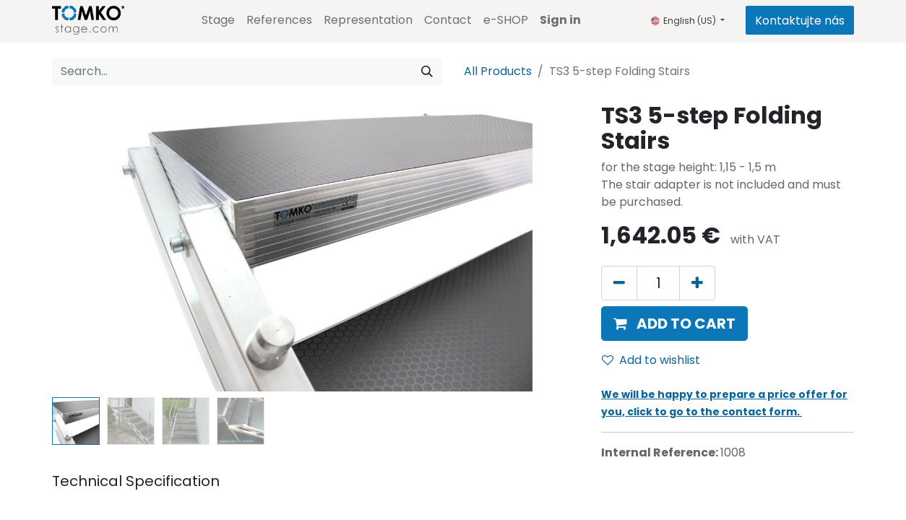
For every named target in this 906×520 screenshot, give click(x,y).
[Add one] (697, 283)
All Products (498, 71)
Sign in (560, 20)
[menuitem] (218, 20)
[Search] (427, 71)
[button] (674, 323)
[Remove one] (619, 283)
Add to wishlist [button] (651, 360)
